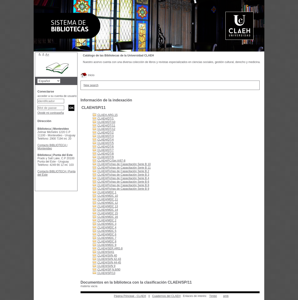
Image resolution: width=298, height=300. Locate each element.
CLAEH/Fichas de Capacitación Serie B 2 (121, 171)
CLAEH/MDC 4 (104, 227)
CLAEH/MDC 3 (104, 224)
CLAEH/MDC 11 (105, 199)
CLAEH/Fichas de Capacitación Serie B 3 (121, 174)
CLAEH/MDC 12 (105, 202)
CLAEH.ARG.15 (105, 115)
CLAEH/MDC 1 (104, 192)
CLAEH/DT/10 (104, 122)
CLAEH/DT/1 (103, 118)
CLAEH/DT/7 (103, 150)
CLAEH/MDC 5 (104, 231)
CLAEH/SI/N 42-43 (107, 259)
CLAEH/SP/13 (104, 273)
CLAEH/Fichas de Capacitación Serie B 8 (121, 185)
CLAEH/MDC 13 (105, 206)
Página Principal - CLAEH (130, 296)
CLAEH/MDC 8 (104, 241)
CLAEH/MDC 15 (105, 213)
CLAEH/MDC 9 (104, 245)
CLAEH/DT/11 (104, 125)
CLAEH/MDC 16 (105, 217)
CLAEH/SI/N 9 (104, 266)
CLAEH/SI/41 (103, 252)
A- (40, 54)
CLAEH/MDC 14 (105, 209)
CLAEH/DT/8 (103, 153)
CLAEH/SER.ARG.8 (108, 248)
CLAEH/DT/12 (104, 129)
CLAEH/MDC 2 (104, 220)
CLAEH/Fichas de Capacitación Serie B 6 (121, 181)
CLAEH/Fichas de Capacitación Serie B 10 (122, 164)
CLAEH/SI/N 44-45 (107, 262)
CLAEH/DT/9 (103, 157)
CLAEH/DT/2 (103, 132)
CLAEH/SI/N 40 (105, 255)
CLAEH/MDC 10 (105, 195)
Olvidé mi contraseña (50, 113)
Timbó (213, 296)
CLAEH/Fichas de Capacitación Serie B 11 (122, 167)
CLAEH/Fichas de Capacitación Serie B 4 (121, 178)
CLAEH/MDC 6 (104, 234)
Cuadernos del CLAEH (166, 296)
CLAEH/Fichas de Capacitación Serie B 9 (121, 188)
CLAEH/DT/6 (103, 146)
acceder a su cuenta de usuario (57, 96)
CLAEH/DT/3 (103, 136)
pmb (225, 296)
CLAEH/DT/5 (103, 143)
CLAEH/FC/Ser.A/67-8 (109, 160)
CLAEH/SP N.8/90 (106, 269)
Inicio (87, 75)
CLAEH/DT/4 (103, 139)
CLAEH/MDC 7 (104, 238)
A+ (47, 54)
